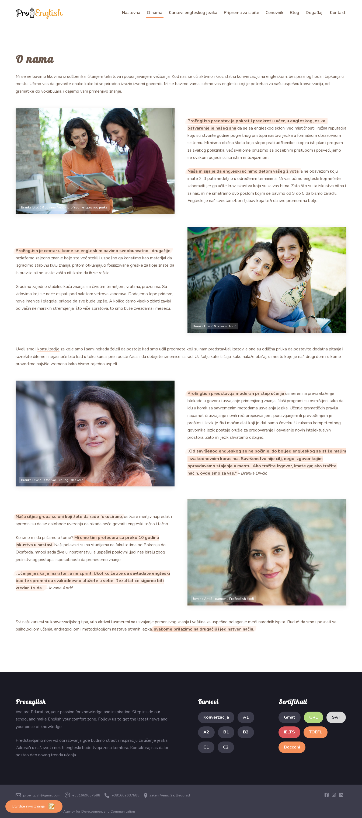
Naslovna (131, 13)
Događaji (314, 13)
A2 (206, 732)
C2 (226, 747)
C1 (206, 747)
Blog (294, 13)
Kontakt (337, 13)
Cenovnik (274, 13)
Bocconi (292, 747)
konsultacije (48, 349)
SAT (336, 717)
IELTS (289, 732)
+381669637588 (82, 795)
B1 (226, 732)
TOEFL (315, 732)
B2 (246, 732)
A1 (246, 717)
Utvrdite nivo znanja (34, 806)
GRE (313, 717)
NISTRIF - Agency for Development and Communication (91, 811)
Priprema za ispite (241, 13)
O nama (154, 13)
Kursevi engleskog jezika (193, 13)
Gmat (289, 717)
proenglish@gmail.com (38, 795)
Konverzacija (216, 717)
